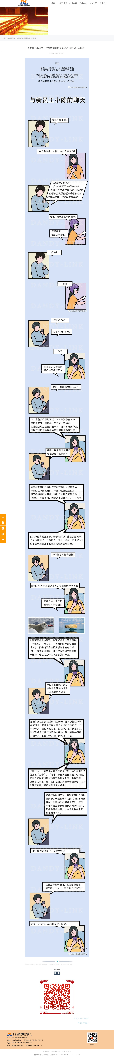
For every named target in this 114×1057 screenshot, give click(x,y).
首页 (3, 38)
